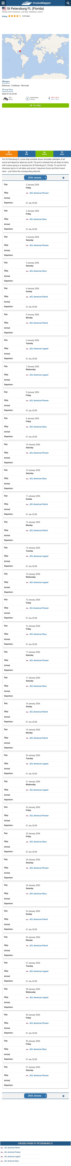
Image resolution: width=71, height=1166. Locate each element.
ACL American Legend (39, 349)
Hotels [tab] (44, 153)
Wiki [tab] (26, 153)
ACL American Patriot (39, 297)
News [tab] (62, 153)
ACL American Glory (38, 219)
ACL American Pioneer (39, 193)
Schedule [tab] (9, 153)
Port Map (35, 105)
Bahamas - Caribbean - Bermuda (15, 85)
